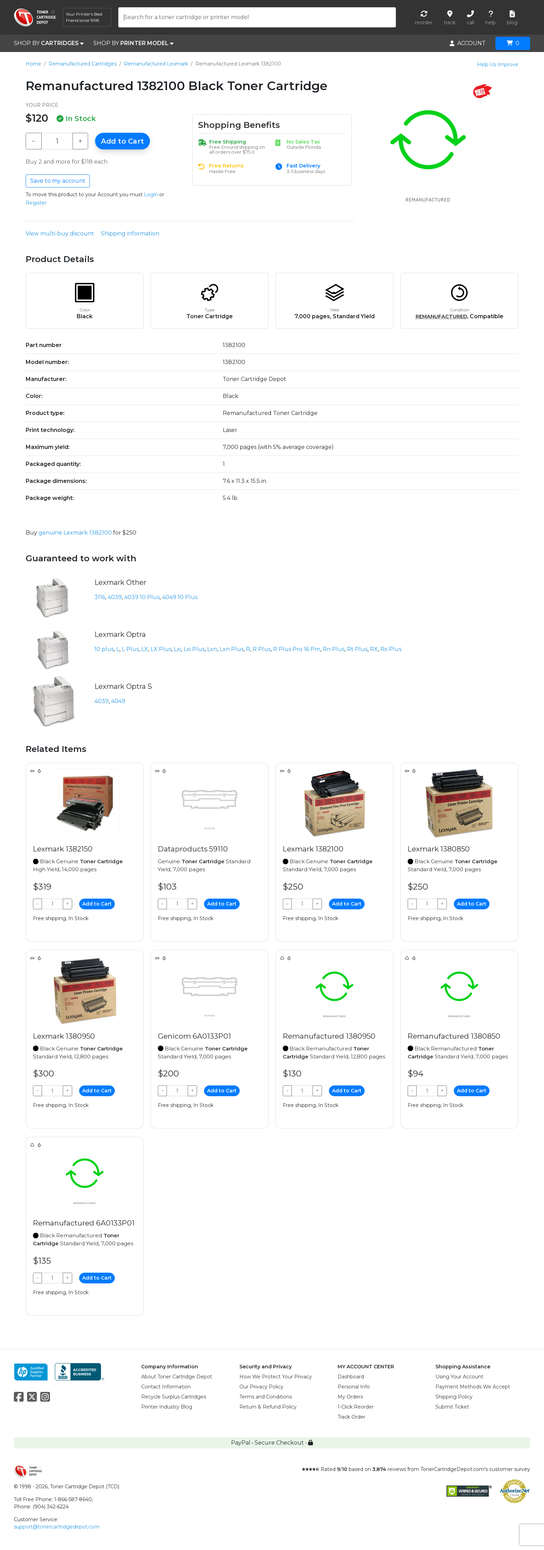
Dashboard (351, 1377)
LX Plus (161, 649)
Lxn (212, 649)
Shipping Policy (454, 1397)
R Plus (262, 649)
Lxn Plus (232, 649)
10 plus (104, 649)
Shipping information (130, 233)
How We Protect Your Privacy (275, 1377)
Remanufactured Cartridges (83, 64)
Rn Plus (334, 649)
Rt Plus (357, 649)
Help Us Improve (497, 64)
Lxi (177, 649)
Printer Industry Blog (166, 1407)
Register (36, 203)
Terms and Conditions (265, 1397)
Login (151, 194)
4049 (118, 701)
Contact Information (166, 1387)
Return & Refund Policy (268, 1407)
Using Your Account (459, 1377)
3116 (99, 597)
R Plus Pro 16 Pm (296, 649)
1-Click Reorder (356, 1407)
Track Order (351, 1417)
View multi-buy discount (60, 233)
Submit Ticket (452, 1407)
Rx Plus (390, 649)
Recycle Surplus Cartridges (173, 1397)
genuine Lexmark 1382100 (75, 532)
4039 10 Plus (142, 597)
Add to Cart (122, 141)
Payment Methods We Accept (472, 1387)
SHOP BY (49, 43)
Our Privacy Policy (261, 1387)
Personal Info (354, 1387)
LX (144, 649)
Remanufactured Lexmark (156, 64)
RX (374, 649)
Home (33, 64)
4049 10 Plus (179, 597)
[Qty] (57, 141)
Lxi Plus (194, 649)
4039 (115, 597)
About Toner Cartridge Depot (176, 1377)
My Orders (350, 1397)
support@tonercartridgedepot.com (57, 1527)
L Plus (130, 649)
